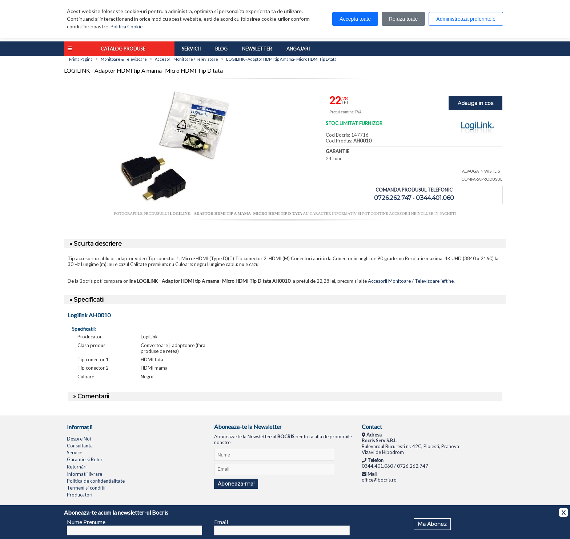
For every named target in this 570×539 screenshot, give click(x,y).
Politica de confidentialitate (96, 481)
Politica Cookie (126, 26)
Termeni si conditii (86, 488)
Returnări (77, 467)
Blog (221, 49)
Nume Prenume (86, 521)
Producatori (79, 495)
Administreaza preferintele (465, 19)
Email (221, 521)
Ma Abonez (432, 524)
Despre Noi (79, 439)
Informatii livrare (84, 474)
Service (74, 452)
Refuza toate (403, 19)
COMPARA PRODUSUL (481, 179)
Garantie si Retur (85, 459)
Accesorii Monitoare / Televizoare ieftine (411, 281)
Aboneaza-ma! (236, 483)
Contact (372, 426)
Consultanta (80, 446)
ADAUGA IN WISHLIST (482, 171)
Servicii (191, 49)
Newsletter (257, 49)
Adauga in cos (475, 103)
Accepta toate (355, 19)
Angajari (298, 49)
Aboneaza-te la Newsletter (248, 426)
